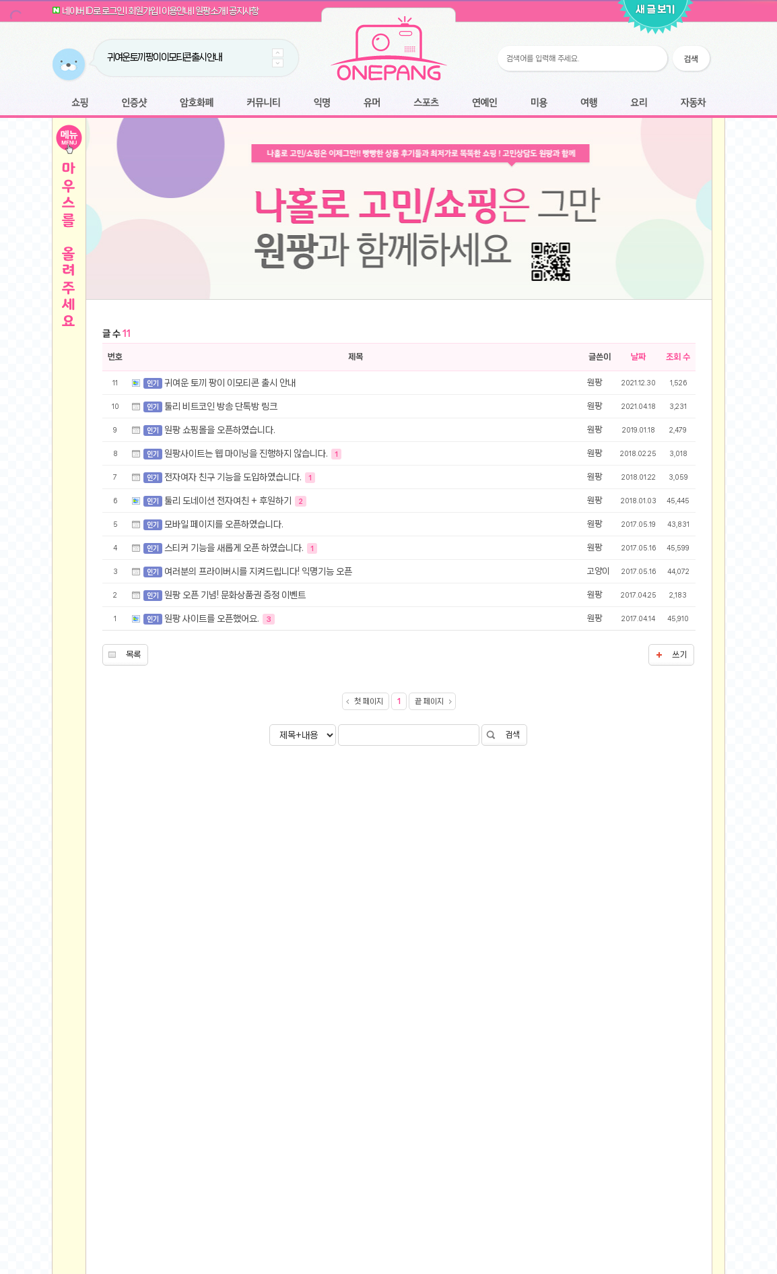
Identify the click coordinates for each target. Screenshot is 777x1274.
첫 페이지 (368, 890)
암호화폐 (196, 103)
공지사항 (244, 10)
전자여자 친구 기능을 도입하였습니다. (234, 665)
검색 (512, 923)
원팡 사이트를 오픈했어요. (212, 807)
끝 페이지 (429, 890)
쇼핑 (80, 103)
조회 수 (678, 545)
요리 (639, 103)
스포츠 (426, 103)
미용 (538, 103)
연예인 (484, 103)
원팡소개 (210, 10)
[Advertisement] (399, 409)
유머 (371, 103)
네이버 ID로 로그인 (93, 10)
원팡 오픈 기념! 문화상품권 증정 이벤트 (235, 783)
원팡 (594, 571)
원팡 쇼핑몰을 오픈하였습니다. (219, 618)
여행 (589, 103)
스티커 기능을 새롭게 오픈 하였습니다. (235, 736)
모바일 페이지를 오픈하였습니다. (223, 713)
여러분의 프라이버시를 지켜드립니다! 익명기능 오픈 (258, 760)
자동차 (693, 103)
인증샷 (134, 103)
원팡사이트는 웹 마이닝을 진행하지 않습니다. (247, 642)
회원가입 (143, 10)
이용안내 (176, 10)
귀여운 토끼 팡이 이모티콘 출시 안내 (164, 57)
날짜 (638, 545)
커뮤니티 (263, 103)
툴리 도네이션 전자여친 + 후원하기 (229, 689)
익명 (322, 103)
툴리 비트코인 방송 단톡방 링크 (220, 595)
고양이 (598, 759)
